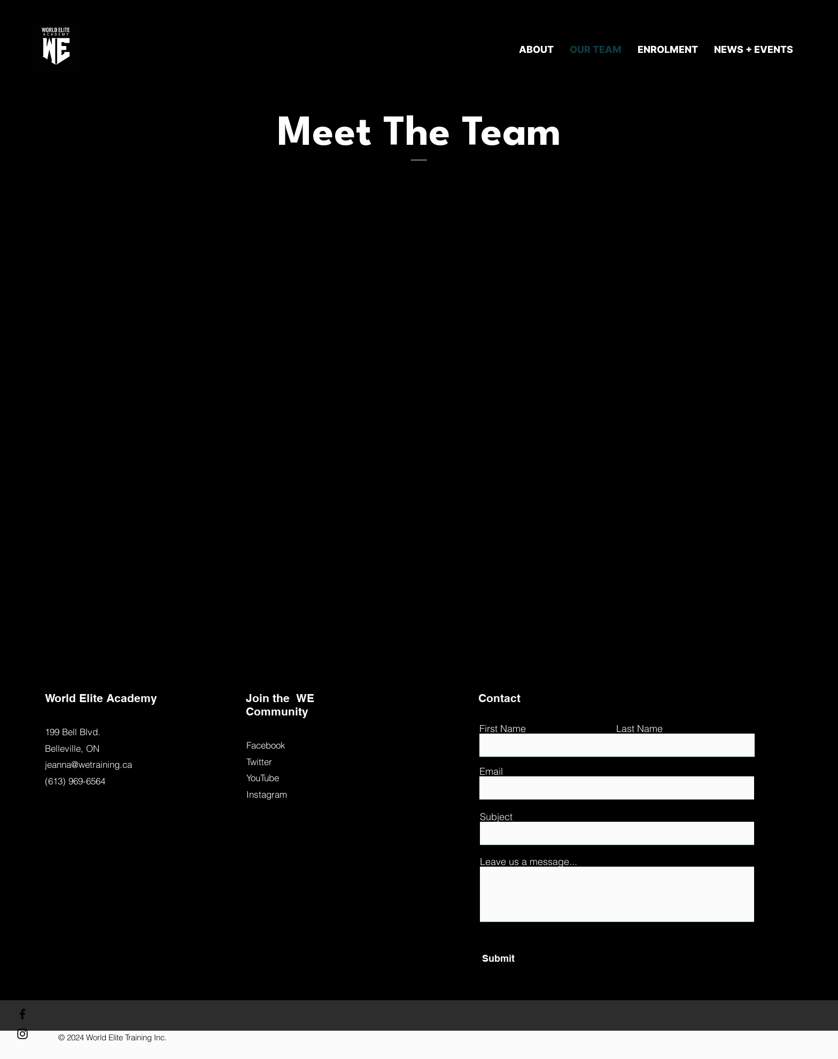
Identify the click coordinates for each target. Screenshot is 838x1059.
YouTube (262, 777)
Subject (496, 817)
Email (491, 771)
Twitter (259, 761)
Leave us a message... (528, 862)
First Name (502, 729)
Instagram (266, 794)
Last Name (639, 729)
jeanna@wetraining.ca (88, 764)
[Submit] (531, 958)
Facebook (265, 745)
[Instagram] (22, 1034)
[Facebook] (22, 1014)
